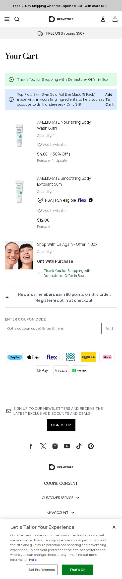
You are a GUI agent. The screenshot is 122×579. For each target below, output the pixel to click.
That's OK (77, 569)
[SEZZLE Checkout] (61, 370)
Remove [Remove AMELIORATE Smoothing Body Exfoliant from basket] (43, 226)
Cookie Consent (61, 483)
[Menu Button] (7, 19)
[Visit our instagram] (55, 446)
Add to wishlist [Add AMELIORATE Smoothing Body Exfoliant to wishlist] (52, 210)
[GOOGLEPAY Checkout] (42, 370)
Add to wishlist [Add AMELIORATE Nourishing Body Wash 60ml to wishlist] (52, 144)
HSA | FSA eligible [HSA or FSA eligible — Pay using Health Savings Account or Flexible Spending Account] (65, 200)
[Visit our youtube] (67, 446)
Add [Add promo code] (109, 328)
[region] (61, 549)
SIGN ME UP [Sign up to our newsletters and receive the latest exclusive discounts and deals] (61, 424)
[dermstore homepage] (61, 19)
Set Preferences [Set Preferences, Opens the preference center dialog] (42, 569)
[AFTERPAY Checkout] (79, 370)
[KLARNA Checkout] (107, 357)
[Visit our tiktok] (79, 446)
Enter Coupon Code (25, 319)
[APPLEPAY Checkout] (33, 357)
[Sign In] (103, 19)
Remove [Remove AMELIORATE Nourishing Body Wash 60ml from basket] (43, 160)
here (33, 559)
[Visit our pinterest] (91, 446)
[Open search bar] (17, 19)
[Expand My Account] (61, 512)
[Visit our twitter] (43, 446)
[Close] (114, 527)
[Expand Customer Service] (61, 497)
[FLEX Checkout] (52, 357)
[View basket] (115, 19)
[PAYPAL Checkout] (15, 357)
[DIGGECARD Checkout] (70, 357)
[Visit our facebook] (31, 446)
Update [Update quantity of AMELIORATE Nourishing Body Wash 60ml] (61, 160)
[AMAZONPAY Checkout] (88, 357)
